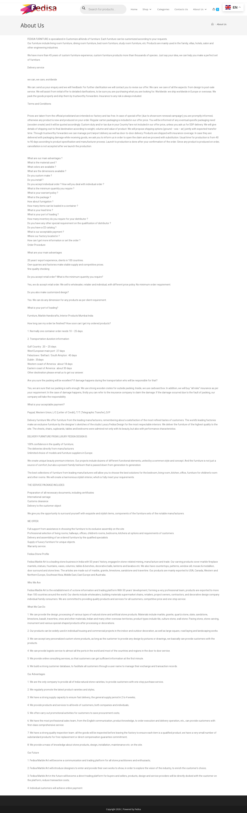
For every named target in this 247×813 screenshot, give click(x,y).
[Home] (212, 24)
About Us (221, 24)
